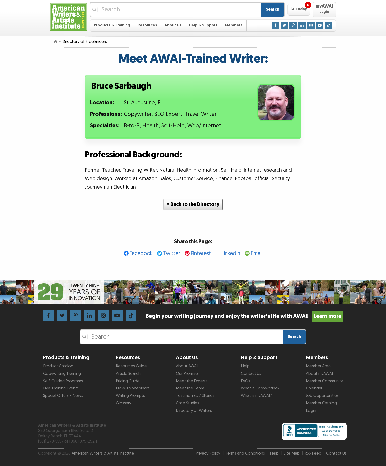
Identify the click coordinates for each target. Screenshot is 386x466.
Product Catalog (58, 366)
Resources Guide (131, 366)
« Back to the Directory (193, 204)
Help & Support (203, 25)
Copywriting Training (62, 373)
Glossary (123, 403)
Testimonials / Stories (195, 395)
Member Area (318, 366)
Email (256, 253)
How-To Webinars (132, 388)
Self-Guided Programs (63, 381)
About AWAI (187, 366)
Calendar (314, 388)
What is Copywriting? (260, 388)
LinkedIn (230, 253)
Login (311, 410)
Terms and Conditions (245, 453)
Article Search (128, 373)
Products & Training (112, 25)
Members (234, 25)
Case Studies (187, 403)
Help (245, 366)
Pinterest (201, 253)
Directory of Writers (194, 410)
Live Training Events (61, 388)
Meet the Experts (191, 381)
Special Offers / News (63, 395)
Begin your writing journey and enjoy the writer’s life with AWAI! (244, 316)
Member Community (324, 381)
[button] (298, 10)
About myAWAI (319, 373)
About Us (173, 25)
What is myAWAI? (256, 395)
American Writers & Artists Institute (103, 453)
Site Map (292, 453)
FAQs (245, 381)
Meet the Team (190, 388)
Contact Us (251, 373)
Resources (147, 25)
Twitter (171, 253)
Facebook (141, 253)
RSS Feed (313, 453)
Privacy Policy (208, 453)
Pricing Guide (128, 381)
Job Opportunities (322, 395)
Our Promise (187, 373)
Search (272, 9)
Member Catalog (321, 403)
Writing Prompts (130, 395)
